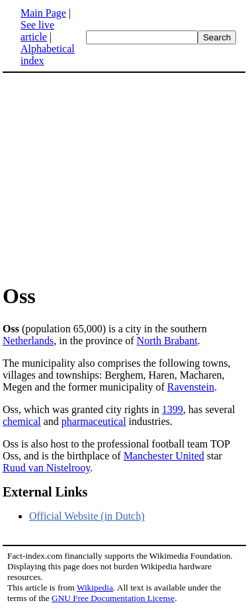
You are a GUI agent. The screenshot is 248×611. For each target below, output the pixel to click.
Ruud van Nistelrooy (46, 467)
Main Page (43, 13)
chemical (22, 421)
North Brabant (167, 340)
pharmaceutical (94, 421)
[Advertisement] (124, 177)
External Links (45, 492)
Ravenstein (190, 387)
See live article (37, 30)
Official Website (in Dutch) (87, 516)
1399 (172, 409)
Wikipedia (95, 587)
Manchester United (164, 455)
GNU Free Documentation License (113, 598)
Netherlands (28, 340)
